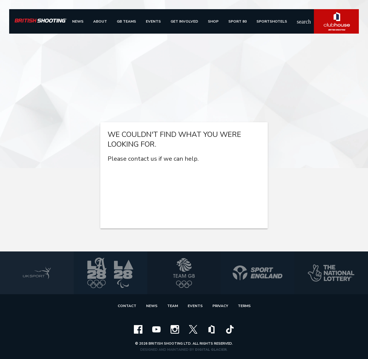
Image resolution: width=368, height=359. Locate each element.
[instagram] (175, 329)
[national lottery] (331, 272)
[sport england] (257, 272)
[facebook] (138, 329)
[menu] (77, 21)
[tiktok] (230, 329)
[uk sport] (37, 272)
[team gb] (184, 272)
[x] (193, 329)
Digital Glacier (211, 349)
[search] (300, 21)
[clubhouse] (211, 329)
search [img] (300, 22)
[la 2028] (110, 272)
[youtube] (156, 329)
